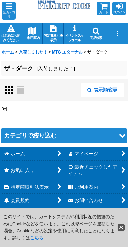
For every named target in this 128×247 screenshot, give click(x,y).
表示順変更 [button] (102, 90)
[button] (9, 11)
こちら (36, 237)
